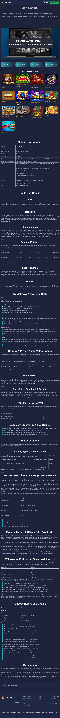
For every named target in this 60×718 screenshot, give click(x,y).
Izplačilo (40, 698)
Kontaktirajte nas (53, 698)
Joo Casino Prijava (54, 703)
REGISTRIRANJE (54, 2)
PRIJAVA (46, 2)
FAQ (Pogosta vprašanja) (55, 696)
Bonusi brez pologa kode (26, 696)
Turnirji (23, 703)
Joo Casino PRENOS (26, 705)
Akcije (40, 696)
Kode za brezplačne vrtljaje (27, 698)
